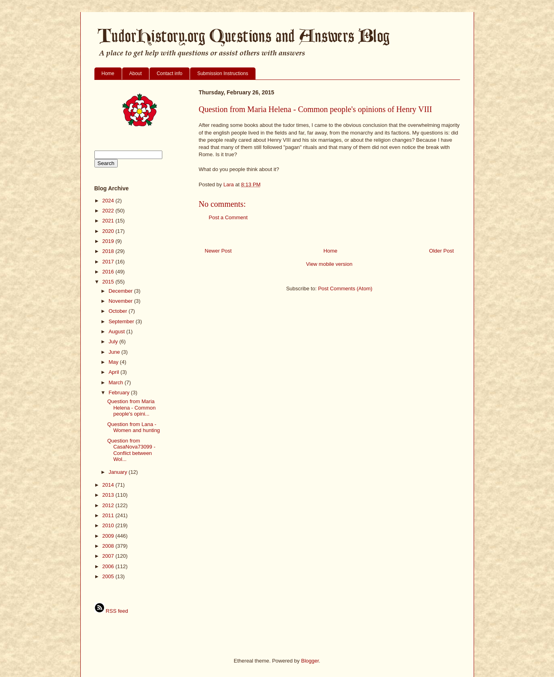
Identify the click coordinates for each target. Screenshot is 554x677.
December (121, 291)
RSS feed (111, 611)
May (114, 362)
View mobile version (329, 264)
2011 (109, 515)
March (116, 382)
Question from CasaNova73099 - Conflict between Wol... (131, 450)
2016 (109, 272)
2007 (109, 556)
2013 (109, 495)
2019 (109, 241)
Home (108, 73)
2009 (109, 536)
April (114, 372)
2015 (109, 282)
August (117, 331)
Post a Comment (228, 217)
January (118, 472)
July (113, 341)
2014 (109, 485)
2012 (109, 505)
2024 (109, 201)
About (135, 73)
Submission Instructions (222, 73)
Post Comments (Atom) (345, 288)
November (121, 301)
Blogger (310, 661)
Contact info (169, 73)
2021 (109, 221)
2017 (109, 262)
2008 (109, 546)
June (114, 352)
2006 (109, 566)
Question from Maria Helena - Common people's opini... (131, 407)
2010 (109, 525)
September (121, 321)
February (119, 392)
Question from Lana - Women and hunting (133, 427)
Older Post (441, 251)
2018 (109, 251)
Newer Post (218, 251)
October (118, 311)
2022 (109, 211)
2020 (109, 231)
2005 (109, 576)
